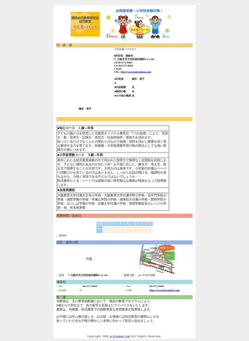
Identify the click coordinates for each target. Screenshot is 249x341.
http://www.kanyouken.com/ (136, 71)
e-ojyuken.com (119, 336)
